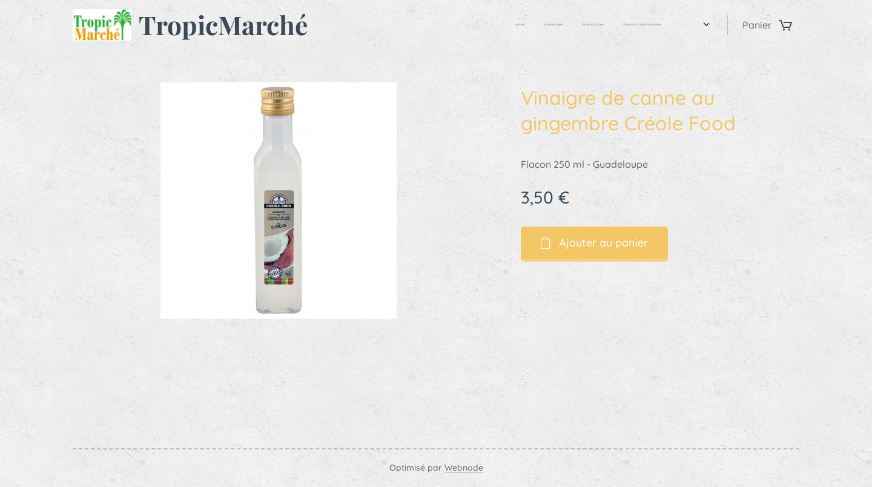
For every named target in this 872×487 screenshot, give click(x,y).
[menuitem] (612, 25)
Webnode (463, 467)
